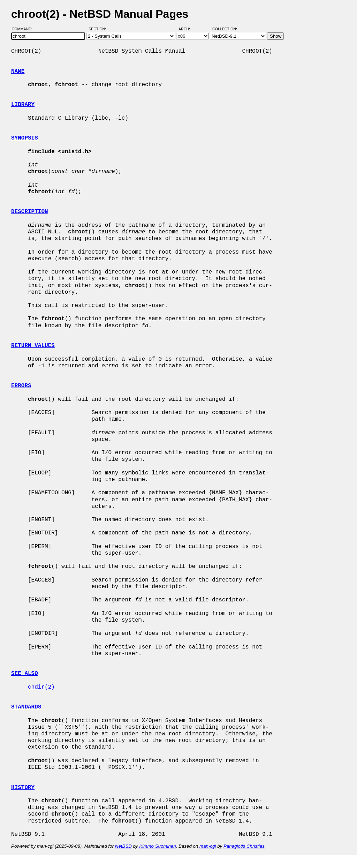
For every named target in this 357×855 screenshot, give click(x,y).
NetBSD (123, 846)
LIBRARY (23, 104)
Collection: (224, 29)
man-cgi (207, 846)
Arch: (187, 29)
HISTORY (23, 788)
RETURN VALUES (33, 346)
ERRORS (21, 386)
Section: (99, 29)
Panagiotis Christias (244, 846)
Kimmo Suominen (157, 846)
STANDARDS (26, 707)
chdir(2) (41, 687)
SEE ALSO (24, 673)
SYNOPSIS (24, 138)
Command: (24, 29)
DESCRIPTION (29, 212)
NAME (17, 71)
